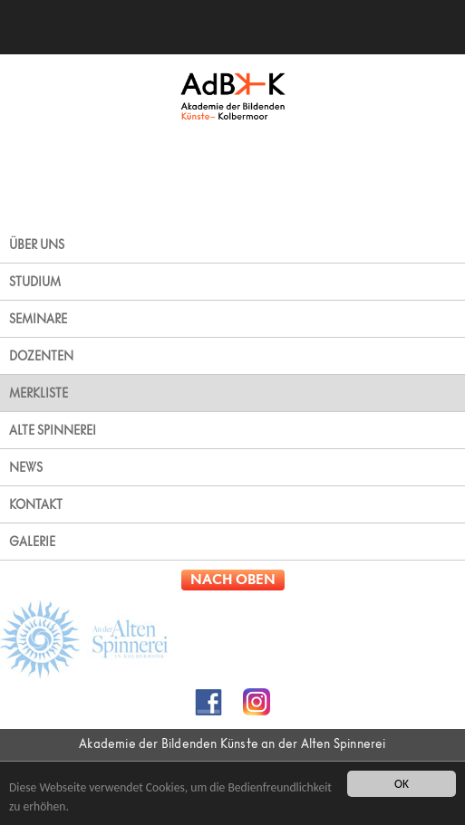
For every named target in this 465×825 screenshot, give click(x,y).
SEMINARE (38, 319)
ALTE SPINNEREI (52, 430)
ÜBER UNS (36, 244)
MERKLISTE (38, 393)
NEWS (26, 467)
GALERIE (32, 541)
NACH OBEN (233, 579)
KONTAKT (36, 504)
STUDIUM (35, 281)
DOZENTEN (41, 356)
